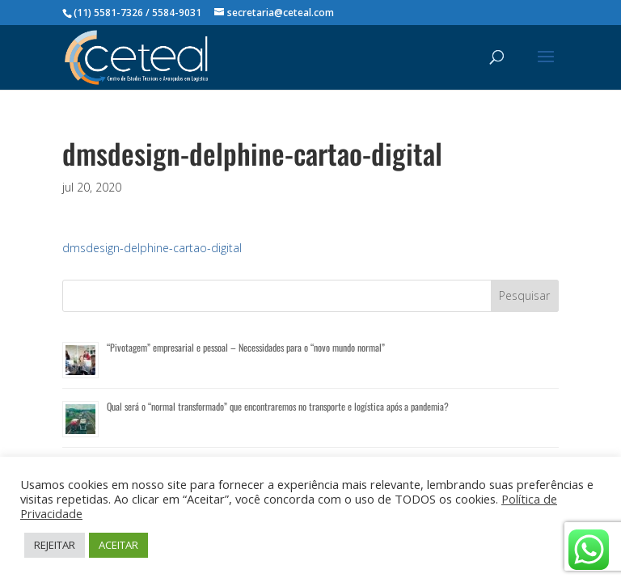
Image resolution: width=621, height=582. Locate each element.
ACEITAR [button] (118, 545)
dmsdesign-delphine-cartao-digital (152, 247)
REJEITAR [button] (54, 545)
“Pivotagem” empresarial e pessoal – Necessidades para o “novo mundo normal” (246, 347)
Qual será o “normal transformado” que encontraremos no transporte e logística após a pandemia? (278, 406)
